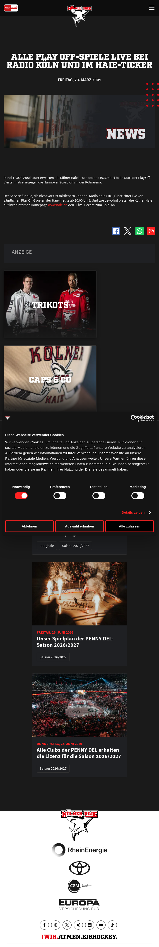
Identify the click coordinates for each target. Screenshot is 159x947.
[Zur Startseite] (79, 16)
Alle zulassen (129, 526)
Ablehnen (29, 526)
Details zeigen (133, 512)
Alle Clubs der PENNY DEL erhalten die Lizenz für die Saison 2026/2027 (79, 753)
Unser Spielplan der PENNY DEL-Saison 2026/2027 (75, 641)
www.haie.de (57, 205)
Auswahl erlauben (79, 526)
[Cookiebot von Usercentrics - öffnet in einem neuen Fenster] (134, 418)
